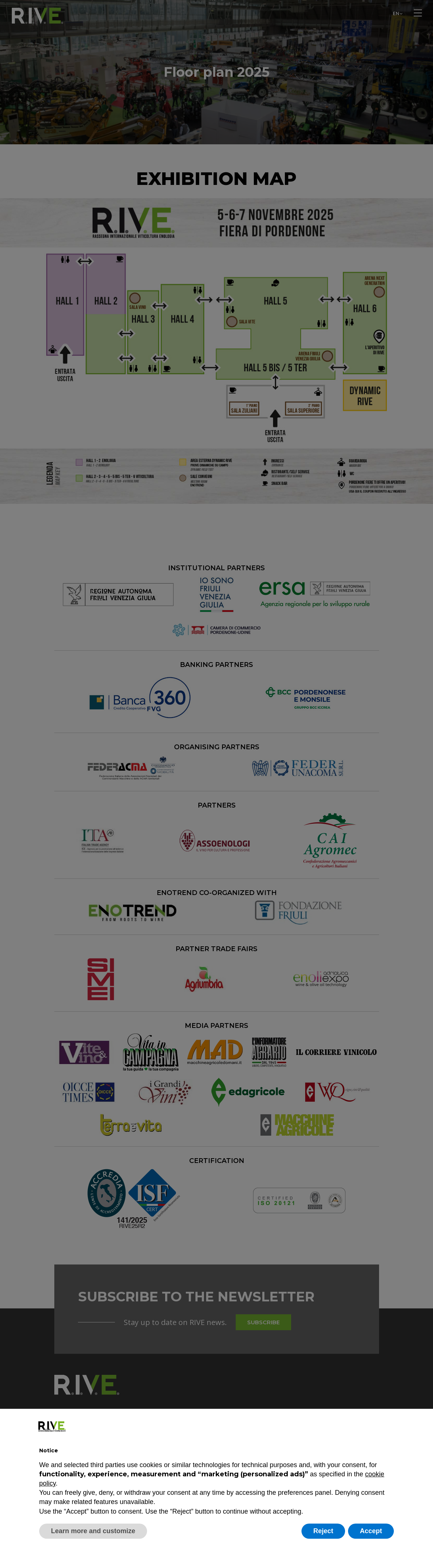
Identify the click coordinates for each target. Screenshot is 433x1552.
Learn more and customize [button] (93, 1531)
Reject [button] (323, 1531)
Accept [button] (371, 1531)
